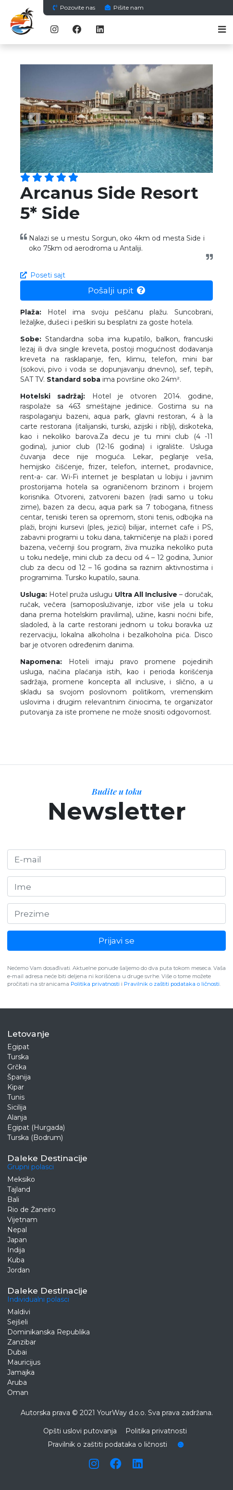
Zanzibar (21, 1342)
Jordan (18, 1270)
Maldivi (18, 1312)
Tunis (16, 1097)
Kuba (16, 1260)
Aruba (17, 1382)
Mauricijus (23, 1362)
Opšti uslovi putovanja (80, 1431)
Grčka (16, 1067)
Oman (17, 1392)
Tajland (18, 1189)
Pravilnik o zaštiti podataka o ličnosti (172, 984)
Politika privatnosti (95, 984)
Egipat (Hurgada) (36, 1127)
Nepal (17, 1229)
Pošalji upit (117, 290)
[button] (34, 118)
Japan (17, 1240)
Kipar (15, 1087)
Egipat (18, 1046)
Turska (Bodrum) (35, 1137)
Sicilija (16, 1107)
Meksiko (21, 1179)
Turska (18, 1057)
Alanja (17, 1117)
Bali (13, 1199)
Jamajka (21, 1372)
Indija (16, 1250)
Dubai (17, 1352)
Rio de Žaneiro (31, 1209)
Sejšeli (17, 1322)
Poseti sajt (42, 275)
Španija (19, 1077)
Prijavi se (116, 940)
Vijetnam (22, 1219)
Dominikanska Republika (48, 1332)
